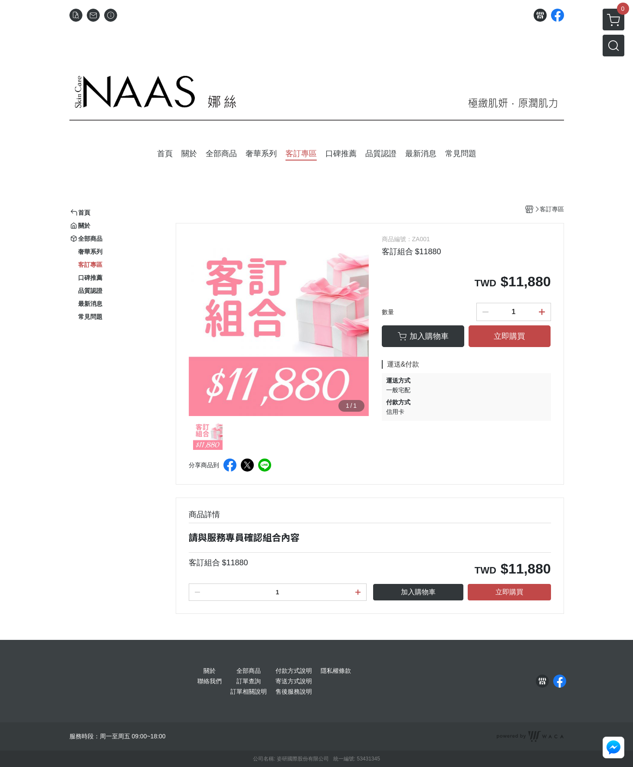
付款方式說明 (294, 671)
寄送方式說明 (294, 681)
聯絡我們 (209, 681)
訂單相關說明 (248, 691)
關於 (209, 671)
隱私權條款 (336, 671)
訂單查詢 (248, 681)
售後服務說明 (294, 691)
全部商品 (248, 671)
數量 (388, 311)
